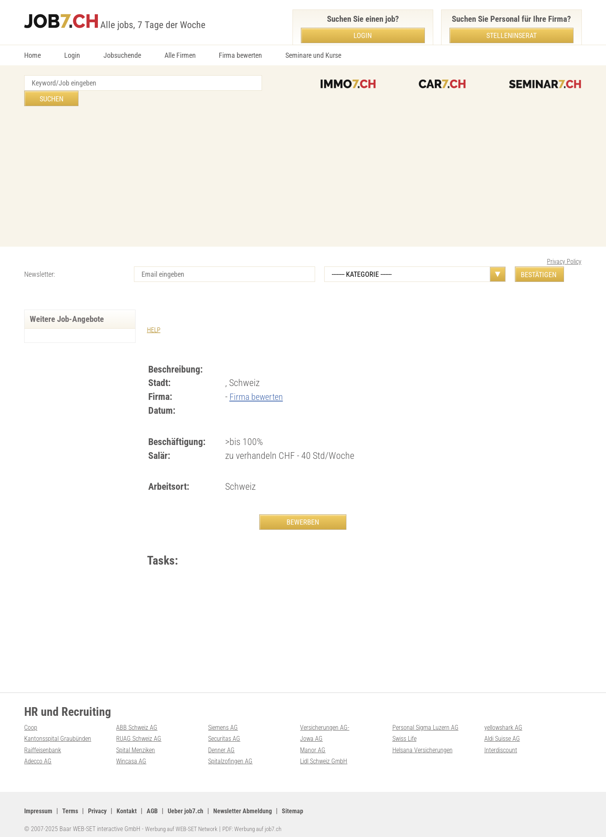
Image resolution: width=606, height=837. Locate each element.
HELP (154, 314)
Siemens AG (225, 719)
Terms (75, 803)
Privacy (104, 803)
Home (32, 55)
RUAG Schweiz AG (141, 731)
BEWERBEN (303, 506)
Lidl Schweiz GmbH (327, 753)
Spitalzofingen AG (233, 753)
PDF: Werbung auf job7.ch (260, 821)
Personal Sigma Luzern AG (429, 719)
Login (72, 55)
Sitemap (317, 803)
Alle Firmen (180, 55)
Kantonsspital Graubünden (61, 731)
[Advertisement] (303, 162)
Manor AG (313, 742)
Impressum (40, 803)
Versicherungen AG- (327, 719)
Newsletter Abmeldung (262, 803)
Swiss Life (406, 731)
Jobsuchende (122, 55)
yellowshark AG (505, 719)
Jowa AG (312, 731)
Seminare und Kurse (313, 55)
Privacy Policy (564, 246)
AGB (163, 803)
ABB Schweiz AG (139, 719)
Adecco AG (39, 753)
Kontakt (135, 803)
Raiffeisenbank (44, 742)
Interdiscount (502, 742)
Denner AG (222, 742)
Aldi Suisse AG (504, 731)
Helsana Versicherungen (425, 742)
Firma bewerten (240, 55)
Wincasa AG (132, 753)
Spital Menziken (138, 742)
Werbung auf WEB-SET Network (184, 821)
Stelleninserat (511, 35)
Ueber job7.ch (199, 803)
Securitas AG (225, 731)
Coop (31, 719)
